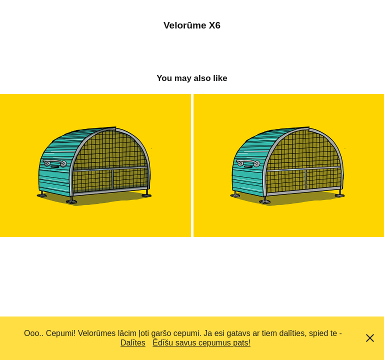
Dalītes (133, 342)
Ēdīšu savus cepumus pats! (201, 342)
